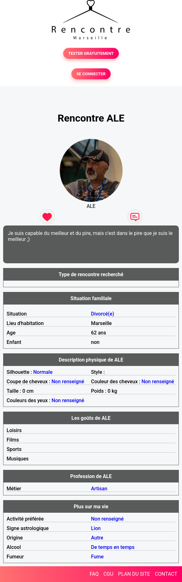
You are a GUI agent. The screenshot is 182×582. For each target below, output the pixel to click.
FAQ (94, 574)
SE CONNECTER (90, 73)
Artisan (99, 489)
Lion (96, 528)
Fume (97, 557)
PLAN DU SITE (134, 574)
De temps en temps (113, 547)
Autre (97, 538)
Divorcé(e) (102, 314)
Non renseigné (68, 382)
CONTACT (166, 574)
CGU (108, 574)
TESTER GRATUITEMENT (91, 53)
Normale (42, 372)
